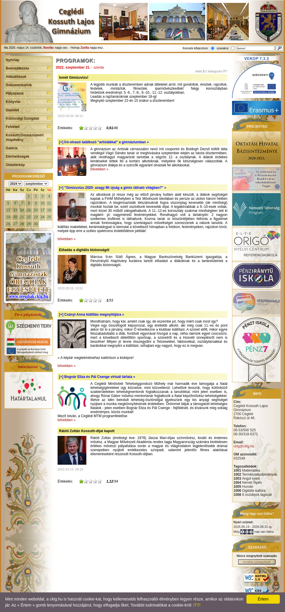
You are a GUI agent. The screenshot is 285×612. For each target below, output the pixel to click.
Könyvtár (28, 101)
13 (15, 210)
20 (15, 217)
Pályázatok (28, 92)
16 (36, 210)
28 (22, 224)
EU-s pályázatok (27, 315)
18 (49, 210)
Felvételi (28, 126)
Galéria (28, 147)
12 (8, 210)
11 (49, 203)
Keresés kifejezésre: (196, 48)
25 (49, 217)
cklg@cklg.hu (243, 446)
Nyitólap (12, 60)
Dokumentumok (19, 85)
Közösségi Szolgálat (28, 117)
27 (15, 224)
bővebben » (99, 169)
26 (8, 224)
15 (29, 210)
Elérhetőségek (17, 157)
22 (29, 217)
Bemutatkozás (28, 67)
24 (42, 217)
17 (42, 210)
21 (22, 217)
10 (42, 203)
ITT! (196, 605)
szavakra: (222, 48)
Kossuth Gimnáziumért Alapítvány (28, 137)
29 (29, 224)
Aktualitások (28, 76)
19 (8, 217)
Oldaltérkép (15, 165)
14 (22, 210)
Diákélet (28, 109)
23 (36, 217)
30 (36, 224)
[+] (104, 142)
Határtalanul (28, 367)
